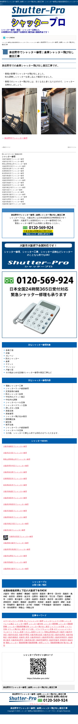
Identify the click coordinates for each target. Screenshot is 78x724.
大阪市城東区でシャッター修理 (13, 159)
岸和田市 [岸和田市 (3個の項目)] (63, 640)
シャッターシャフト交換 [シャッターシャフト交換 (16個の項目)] (54, 621)
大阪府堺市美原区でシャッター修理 (14, 197)
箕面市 (43, 594)
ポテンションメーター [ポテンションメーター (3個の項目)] (63, 629)
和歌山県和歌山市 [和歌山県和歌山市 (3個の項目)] (51, 632)
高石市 (50, 599)
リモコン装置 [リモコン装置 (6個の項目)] (18, 632)
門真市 (60, 596)
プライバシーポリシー (39, 704)
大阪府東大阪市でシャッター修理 (13, 194)
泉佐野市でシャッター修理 (15, 138)
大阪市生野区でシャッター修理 (13, 199)
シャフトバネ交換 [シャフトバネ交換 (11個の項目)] (57, 627)
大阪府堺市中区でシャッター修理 (13, 166)
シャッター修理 (8, 157)
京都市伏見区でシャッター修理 (13, 192)
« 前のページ (6, 147)
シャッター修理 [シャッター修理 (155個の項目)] (21, 624)
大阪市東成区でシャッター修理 (13, 176)
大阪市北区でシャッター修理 (12, 190)
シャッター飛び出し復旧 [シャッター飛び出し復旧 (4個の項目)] (39, 627)
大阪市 (6, 594)
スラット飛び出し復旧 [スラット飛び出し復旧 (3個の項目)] (16, 629)
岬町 (63, 602)
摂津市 (19, 596)
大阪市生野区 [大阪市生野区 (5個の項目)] (59, 635)
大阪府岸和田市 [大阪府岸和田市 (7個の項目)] (60, 637)
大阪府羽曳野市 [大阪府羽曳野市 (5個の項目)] (41, 640)
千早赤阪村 (46, 605)
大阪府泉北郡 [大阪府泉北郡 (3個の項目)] (29, 640)
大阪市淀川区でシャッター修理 (13, 161)
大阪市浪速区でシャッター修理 (13, 183)
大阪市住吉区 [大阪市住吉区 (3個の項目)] (12, 635)
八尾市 (27, 599)
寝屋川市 (43, 596)
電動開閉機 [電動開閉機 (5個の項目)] (23, 643)
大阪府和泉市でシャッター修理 (13, 185)
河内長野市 (12, 608)
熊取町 (23, 602)
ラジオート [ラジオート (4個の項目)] (7, 632)
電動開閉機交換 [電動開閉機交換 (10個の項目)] (56, 643)
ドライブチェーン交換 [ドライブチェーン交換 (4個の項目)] (44, 629)
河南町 (37, 605)
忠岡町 (68, 599)
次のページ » (72, 147)
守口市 (52, 596)
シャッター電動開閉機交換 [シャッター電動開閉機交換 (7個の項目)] (18, 627)
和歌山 (21, 608)
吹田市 (12, 596)
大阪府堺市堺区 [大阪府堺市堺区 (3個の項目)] (47, 637)
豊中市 (50, 594)
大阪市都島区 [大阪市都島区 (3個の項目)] (12, 637)
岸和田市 (7, 602)
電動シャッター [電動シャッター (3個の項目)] (12, 643)
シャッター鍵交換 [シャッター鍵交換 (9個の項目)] (35, 624)
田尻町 (41, 602)
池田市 (35, 594)
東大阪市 (18, 599)
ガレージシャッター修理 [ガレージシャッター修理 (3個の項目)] (33, 621)
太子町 (29, 605)
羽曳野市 (11, 605)
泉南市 (48, 602)
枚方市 (27, 596)
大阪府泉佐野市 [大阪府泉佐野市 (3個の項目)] (17, 640)
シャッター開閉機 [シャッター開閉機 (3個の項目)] (50, 624)
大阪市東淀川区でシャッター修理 (13, 187)
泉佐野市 (32, 602)
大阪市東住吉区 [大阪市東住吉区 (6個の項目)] (36, 635)
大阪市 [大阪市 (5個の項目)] (62, 632)
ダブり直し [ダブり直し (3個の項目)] (30, 629)
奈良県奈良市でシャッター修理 (13, 173)
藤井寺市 (20, 605)
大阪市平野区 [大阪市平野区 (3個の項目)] (24, 635)
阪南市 (56, 602)
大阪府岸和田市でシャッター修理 (13, 180)
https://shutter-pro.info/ (38, 678)
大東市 (10, 599)
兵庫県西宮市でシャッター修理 (13, 171)
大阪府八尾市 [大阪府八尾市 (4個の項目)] (24, 637)
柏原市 (35, 599)
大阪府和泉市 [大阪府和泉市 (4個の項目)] (35, 637)
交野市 (35, 596)
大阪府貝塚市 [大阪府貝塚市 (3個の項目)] (53, 640)
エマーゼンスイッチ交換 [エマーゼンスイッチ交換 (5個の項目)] (13, 621)
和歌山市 (30, 608)
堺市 (13, 594)
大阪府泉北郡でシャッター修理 (13, 168)
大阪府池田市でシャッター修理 (13, 178)
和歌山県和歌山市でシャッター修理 (14, 164)
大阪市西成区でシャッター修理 (13, 202)
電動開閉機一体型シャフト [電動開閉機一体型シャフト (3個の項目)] (39, 643)
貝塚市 (16, 602)
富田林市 (57, 605)
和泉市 (43, 599)
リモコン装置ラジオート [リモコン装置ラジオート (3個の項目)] (34, 632)
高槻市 (66, 594)
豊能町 (27, 594)
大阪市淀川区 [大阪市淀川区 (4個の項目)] (48, 635)
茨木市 (58, 594)
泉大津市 (59, 599)
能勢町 (19, 594)
